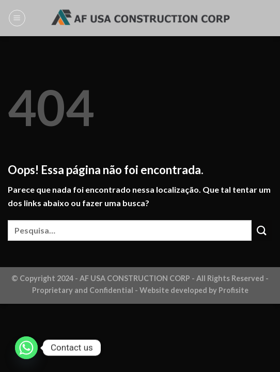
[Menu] (17, 18)
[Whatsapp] (26, 347)
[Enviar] (262, 230)
